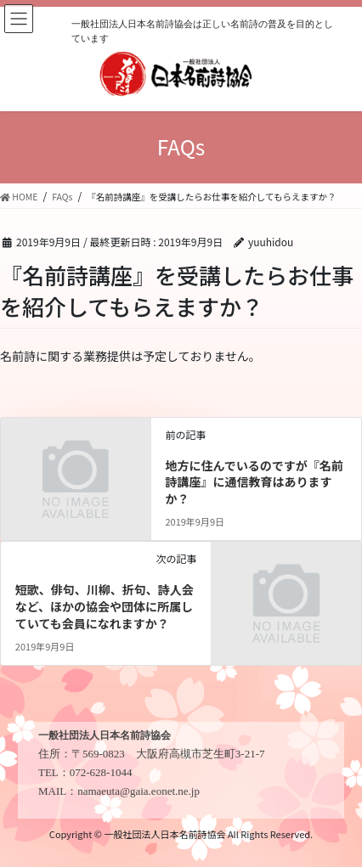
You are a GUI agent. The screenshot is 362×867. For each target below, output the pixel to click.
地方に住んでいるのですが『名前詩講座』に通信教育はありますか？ (253, 482)
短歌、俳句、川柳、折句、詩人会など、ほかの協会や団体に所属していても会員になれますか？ (104, 606)
